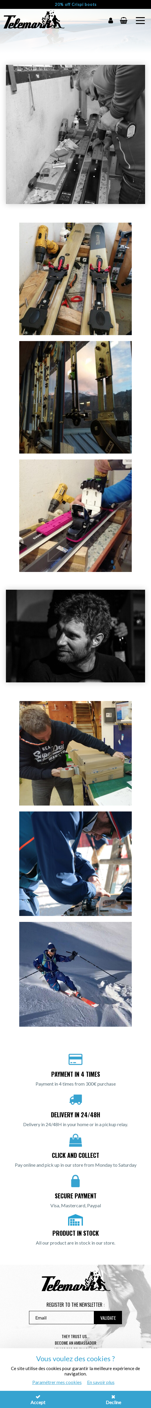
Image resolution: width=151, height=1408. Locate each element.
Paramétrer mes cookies (57, 1382)
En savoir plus (101, 1382)
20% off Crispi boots (76, 4)
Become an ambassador (75, 1343)
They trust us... (75, 1336)
